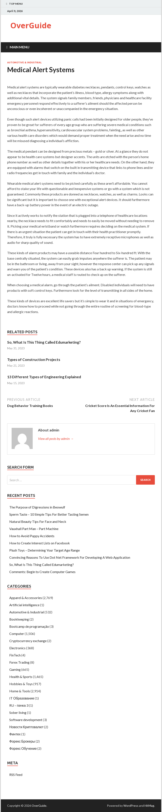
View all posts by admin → (56, 439)
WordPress (130, 805)
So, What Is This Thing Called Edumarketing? (44, 342)
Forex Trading (19, 662)
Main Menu (19, 47)
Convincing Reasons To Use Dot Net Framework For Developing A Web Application (69, 557)
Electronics (17, 648)
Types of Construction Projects (33, 359)
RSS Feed (15, 775)
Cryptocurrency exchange (28, 641)
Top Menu (16, 3)
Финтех (15, 734)
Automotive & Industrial (24, 62)
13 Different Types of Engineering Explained (44, 377)
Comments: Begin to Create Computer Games (42, 572)
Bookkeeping (19, 619)
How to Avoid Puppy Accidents (31, 536)
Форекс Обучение (23, 748)
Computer (16, 634)
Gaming (15, 669)
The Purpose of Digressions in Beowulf (37, 507)
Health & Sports (20, 677)
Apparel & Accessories (25, 598)
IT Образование (21, 698)
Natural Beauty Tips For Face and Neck (37, 521)
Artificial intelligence (24, 605)
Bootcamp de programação (29, 626)
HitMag (149, 805)
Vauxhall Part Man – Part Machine (33, 529)
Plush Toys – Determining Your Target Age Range (44, 550)
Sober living (17, 712)
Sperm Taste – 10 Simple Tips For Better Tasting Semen (49, 514)
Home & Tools (19, 691)
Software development (25, 720)
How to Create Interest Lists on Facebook (39, 543)
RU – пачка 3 (18, 705)
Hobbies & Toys (21, 684)
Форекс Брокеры (22, 741)
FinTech (15, 655)
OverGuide (30, 25)
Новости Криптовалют (26, 727)
